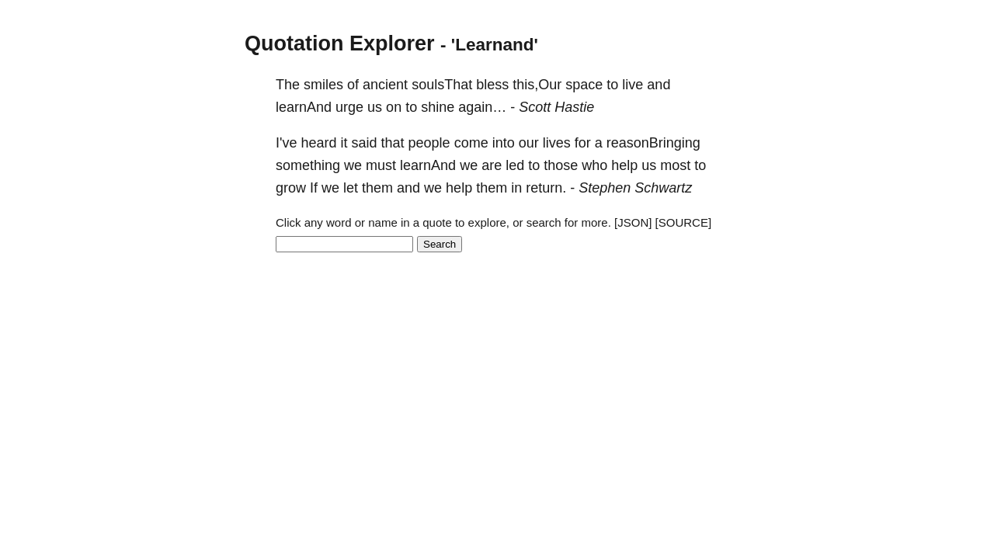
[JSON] (633, 222)
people (429, 143)
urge (349, 107)
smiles (323, 84)
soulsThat (442, 84)
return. (546, 188)
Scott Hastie (556, 107)
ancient (385, 84)
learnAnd (304, 107)
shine (437, 107)
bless (492, 84)
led (515, 165)
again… (482, 107)
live (632, 84)
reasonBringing (653, 143)
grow (291, 188)
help (624, 165)
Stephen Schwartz (635, 188)
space (584, 84)
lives (557, 143)
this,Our (537, 84)
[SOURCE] (683, 222)
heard (318, 143)
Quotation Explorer (340, 43)
